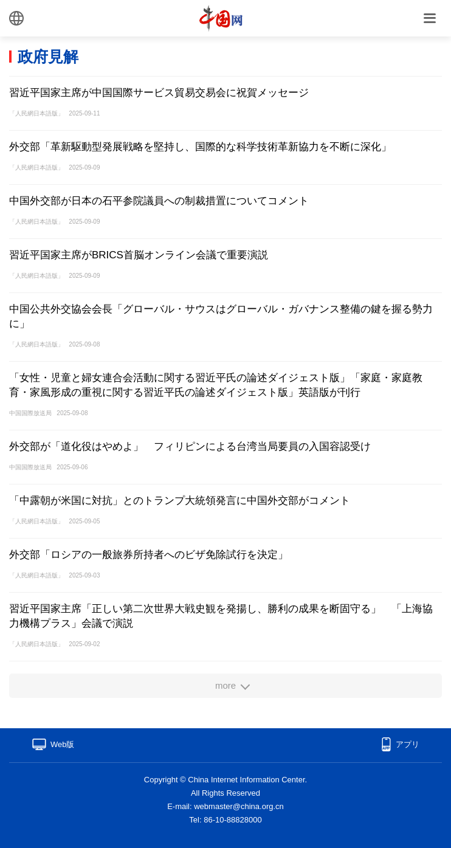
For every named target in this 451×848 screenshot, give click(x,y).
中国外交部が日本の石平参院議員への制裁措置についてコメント (159, 201)
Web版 (62, 744)
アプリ (407, 744)
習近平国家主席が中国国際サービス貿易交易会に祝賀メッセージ (159, 92)
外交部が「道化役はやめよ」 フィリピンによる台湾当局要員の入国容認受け (190, 446)
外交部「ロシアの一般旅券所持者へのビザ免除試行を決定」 (148, 554)
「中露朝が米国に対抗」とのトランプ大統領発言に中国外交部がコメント (179, 500)
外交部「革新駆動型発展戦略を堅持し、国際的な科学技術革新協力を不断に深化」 (200, 147)
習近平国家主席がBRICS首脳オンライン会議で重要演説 (138, 255)
